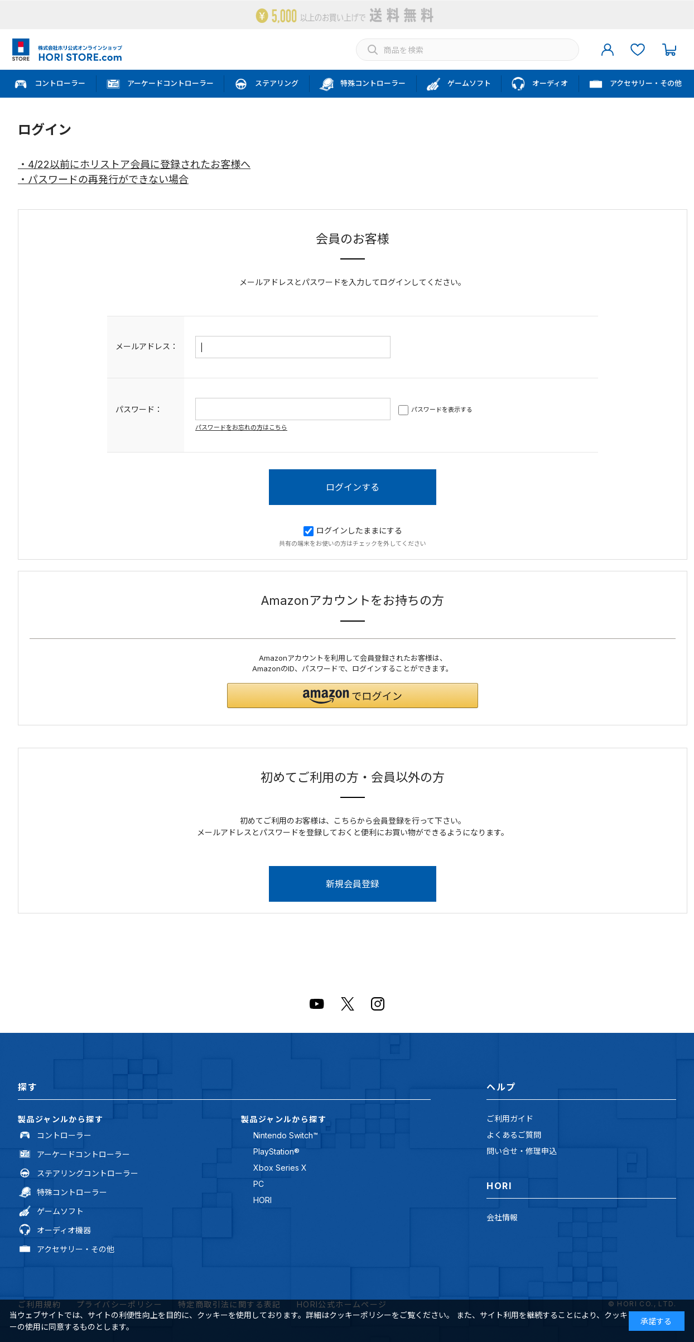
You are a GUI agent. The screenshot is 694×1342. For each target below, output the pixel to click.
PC (258, 1184)
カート (669, 50)
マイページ (607, 50)
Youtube (317, 1004)
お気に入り (637, 50)
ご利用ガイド (509, 1118)
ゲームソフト (60, 1211)
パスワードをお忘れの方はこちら (241, 427)
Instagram (377, 1004)
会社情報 (502, 1217)
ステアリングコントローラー (87, 1173)
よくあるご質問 (513, 1134)
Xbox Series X (280, 1167)
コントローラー (64, 1135)
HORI (262, 1200)
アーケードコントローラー (83, 1154)
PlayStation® (276, 1151)
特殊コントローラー (72, 1192)
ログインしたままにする (352, 530)
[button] (352, 695)
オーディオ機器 (64, 1230)
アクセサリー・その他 (75, 1249)
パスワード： (138, 409)
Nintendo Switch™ (285, 1135)
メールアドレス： (146, 346)
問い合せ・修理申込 (521, 1151)
